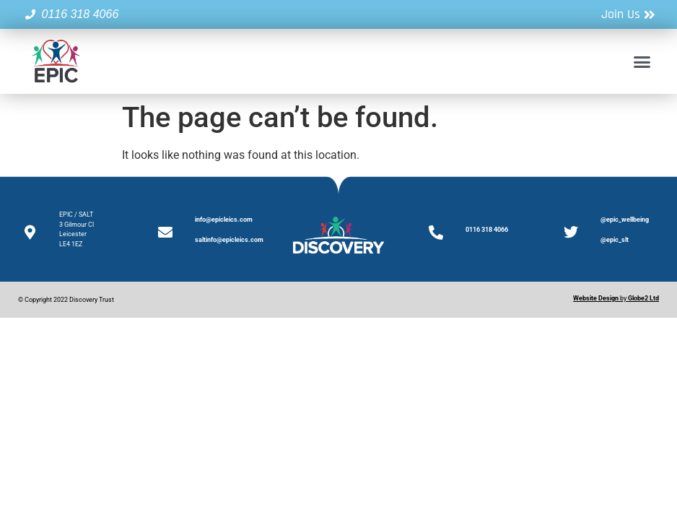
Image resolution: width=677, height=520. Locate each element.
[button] (641, 61)
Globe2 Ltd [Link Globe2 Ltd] (643, 298)
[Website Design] (596, 298)
